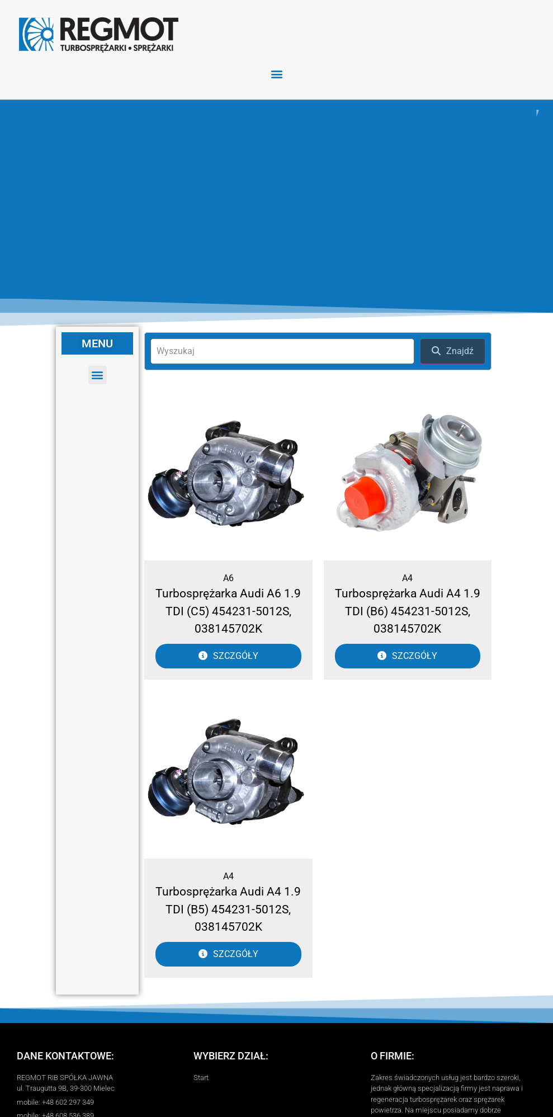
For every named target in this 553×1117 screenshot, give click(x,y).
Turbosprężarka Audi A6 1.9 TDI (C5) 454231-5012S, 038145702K (228, 611)
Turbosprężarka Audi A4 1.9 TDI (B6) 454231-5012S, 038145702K (407, 611)
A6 (228, 578)
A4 (407, 578)
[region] (276, 199)
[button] (276, 73)
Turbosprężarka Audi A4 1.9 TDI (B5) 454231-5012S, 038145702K (228, 909)
